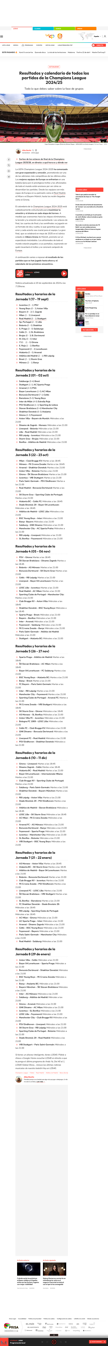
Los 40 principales (40, 1324)
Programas (29, 45)
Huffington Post (32, 1326)
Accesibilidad (22, 1319)
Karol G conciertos (26, 52)
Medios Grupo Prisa (11, 1331)
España (96, 36)
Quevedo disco (40, 52)
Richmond (28, 1330)
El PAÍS (29, 1324)
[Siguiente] (105, 52)
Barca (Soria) (64, 1073)
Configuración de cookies (64, 1319)
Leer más (40, 1081)
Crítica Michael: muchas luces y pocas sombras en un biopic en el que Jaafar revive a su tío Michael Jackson (88, 239)
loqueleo (76, 1330)
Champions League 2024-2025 (47, 206)
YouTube (49, 1296)
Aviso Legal (12, 1319)
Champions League (21, 1073)
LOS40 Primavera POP (65, 45)
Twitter (9, 165)
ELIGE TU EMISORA (97, 1341)
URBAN (79, 29)
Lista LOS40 (6, 45)
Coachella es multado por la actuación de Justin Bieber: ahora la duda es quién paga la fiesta (89, 217)
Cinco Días (58, 1326)
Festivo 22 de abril (83, 52)
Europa (18, 250)
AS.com (77, 1324)
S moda (67, 1330)
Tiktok (45, 1296)
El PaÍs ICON (58, 1330)
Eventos (39, 45)
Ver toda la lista (88, 330)
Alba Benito (26, 150)
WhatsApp (9, 171)
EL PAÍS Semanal (74, 1326)
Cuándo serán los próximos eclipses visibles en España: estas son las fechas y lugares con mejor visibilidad (28, 1281)
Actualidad (54, 67)
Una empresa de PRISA (11, 1326)
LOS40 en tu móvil (79, 1319)
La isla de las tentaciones (56, 52)
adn (83, 1324)
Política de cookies (49, 1319)
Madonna (71, 52)
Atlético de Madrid (52, 1073)
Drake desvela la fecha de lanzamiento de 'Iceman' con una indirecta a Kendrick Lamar (89, 207)
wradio (50, 1326)
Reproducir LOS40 (64, 274)
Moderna (39, 1330)
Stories (66, 1296)
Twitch (62, 1296)
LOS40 (15, 29)
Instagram (41, 1296)
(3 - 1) (32, 318)
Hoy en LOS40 (50, 45)
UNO (44, 1326)
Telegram (9, 177)
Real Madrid (59, 193)
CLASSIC (37, 29)
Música (15, 45)
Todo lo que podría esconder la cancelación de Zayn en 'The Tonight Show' (88, 197)
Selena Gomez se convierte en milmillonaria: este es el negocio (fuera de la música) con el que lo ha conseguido (54, 1281)
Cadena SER (70, 1324)
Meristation (86, 1330)
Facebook (9, 160)
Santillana (50, 1324)
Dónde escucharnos (93, 1319)
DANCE (58, 29)
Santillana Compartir (61, 1324)
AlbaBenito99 (33, 150)
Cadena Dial (66, 1326)
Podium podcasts (49, 1330)
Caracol (91, 1324)
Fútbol (32, 1073)
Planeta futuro (82, 1326)
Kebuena (89, 1326)
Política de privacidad (34, 1319)
